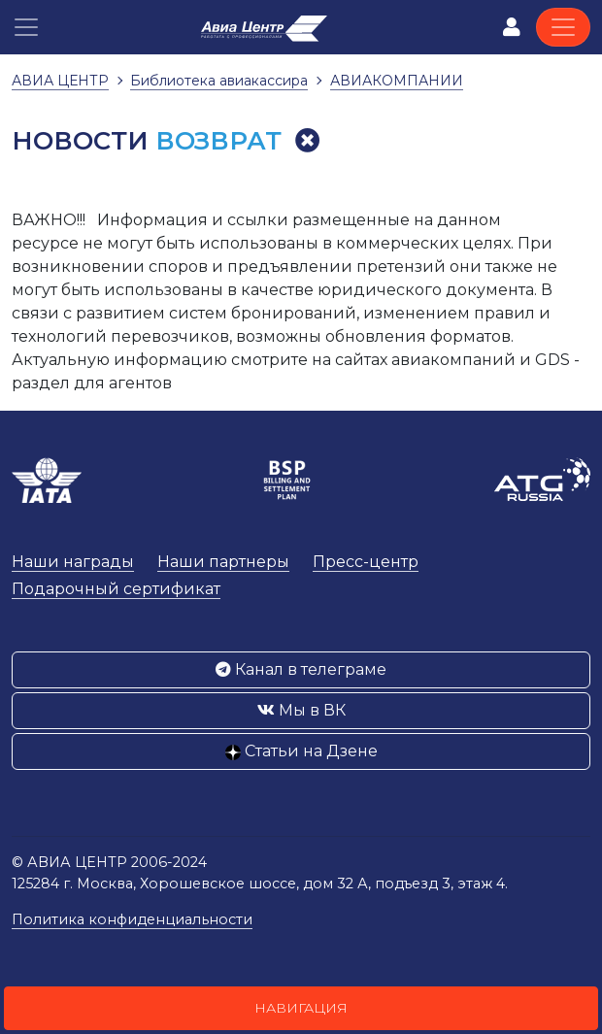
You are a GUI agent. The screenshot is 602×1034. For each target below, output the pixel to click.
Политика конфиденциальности (132, 919)
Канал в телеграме (301, 669)
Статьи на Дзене (301, 751)
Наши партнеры (223, 561)
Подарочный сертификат (116, 589)
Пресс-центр (365, 561)
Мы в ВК (301, 710)
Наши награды (73, 561)
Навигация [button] (301, 1008)
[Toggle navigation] (563, 27)
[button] (26, 27)
